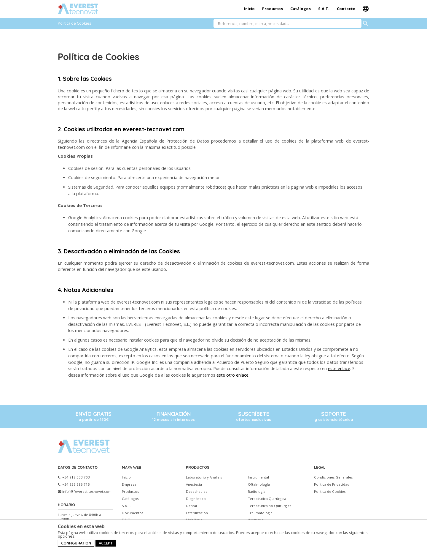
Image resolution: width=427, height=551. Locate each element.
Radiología (256, 492)
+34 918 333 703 (74, 477)
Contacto (346, 8)
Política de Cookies (330, 492)
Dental (191, 506)
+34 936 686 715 (74, 484)
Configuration (76, 543)
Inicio (249, 8)
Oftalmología (259, 484)
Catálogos (300, 8)
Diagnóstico (196, 499)
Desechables (196, 492)
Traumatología (260, 513)
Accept (106, 543)
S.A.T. (323, 8)
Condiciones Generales (333, 477)
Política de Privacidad (331, 484)
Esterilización (197, 513)
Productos (272, 8)
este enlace (339, 368)
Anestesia (194, 484)
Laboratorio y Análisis (204, 477)
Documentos (133, 513)
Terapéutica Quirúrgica (267, 499)
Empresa (129, 484)
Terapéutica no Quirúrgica (269, 506)
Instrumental (258, 477)
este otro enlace (232, 375)
